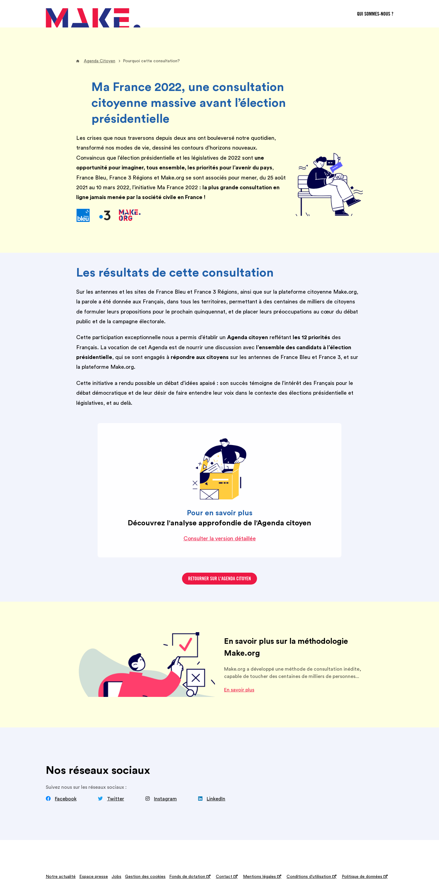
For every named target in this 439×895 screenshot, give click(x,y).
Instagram (165, 798)
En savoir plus (239, 689)
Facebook (66, 798)
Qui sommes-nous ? (375, 14)
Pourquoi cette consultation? (151, 61)
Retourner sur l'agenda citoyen (219, 579)
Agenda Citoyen (99, 61)
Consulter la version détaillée (220, 538)
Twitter (115, 798)
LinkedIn (216, 798)
